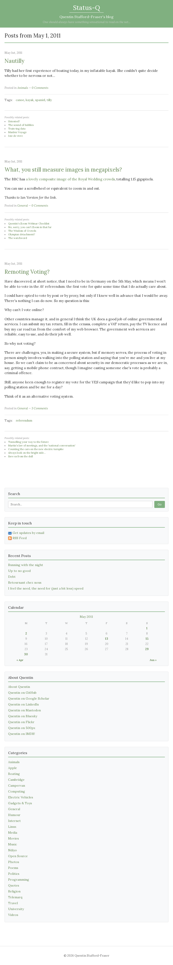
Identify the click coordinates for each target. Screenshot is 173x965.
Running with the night (25, 565)
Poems (13, 868)
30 (26, 654)
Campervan (16, 785)
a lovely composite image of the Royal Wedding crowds (70, 179)
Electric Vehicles (20, 797)
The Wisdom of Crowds (22, 230)
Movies (13, 838)
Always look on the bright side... (27, 452)
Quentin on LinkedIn (23, 704)
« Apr (19, 660)
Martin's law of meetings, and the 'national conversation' (41, 445)
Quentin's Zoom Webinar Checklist (28, 223)
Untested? (14, 121)
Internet (14, 821)
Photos (13, 862)
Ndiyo (12, 850)
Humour (14, 815)
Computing (16, 791)
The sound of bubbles (21, 125)
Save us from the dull (20, 456)
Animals (22, 88)
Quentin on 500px (21, 728)
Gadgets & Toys (20, 803)
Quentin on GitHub (22, 693)
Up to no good (19, 571)
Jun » (153, 660)
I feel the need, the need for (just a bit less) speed (45, 588)
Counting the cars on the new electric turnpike (36, 449)
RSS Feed (17, 538)
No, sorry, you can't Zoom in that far (30, 227)
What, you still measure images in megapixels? (63, 169)
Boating (14, 774)
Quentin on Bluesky (22, 716)
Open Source (18, 856)
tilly (49, 100)
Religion (14, 891)
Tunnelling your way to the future (28, 442)
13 (106, 639)
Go (160, 504)
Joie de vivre (15, 135)
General (22, 206)
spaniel (40, 100)
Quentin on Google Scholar (28, 698)
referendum (24, 420)
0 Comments (40, 88)
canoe (20, 100)
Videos (13, 915)
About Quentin (19, 687)
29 (147, 649)
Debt (12, 577)
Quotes (13, 885)
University (16, 909)
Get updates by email (26, 533)
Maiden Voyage (17, 132)
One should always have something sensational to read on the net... (86, 22)
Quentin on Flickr (21, 722)
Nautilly (14, 60)
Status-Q (86, 8)
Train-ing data (16, 128)
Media (12, 833)
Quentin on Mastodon (24, 710)
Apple (12, 768)
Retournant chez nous (24, 582)
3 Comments (40, 408)
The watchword (17, 238)
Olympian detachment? (21, 234)
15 (147, 639)
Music (12, 844)
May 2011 (86, 617)
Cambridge (16, 780)
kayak (30, 100)
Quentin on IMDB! (21, 734)
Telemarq (15, 897)
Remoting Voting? (27, 271)
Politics (13, 874)
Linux (12, 827)
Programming (18, 880)
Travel (13, 903)
